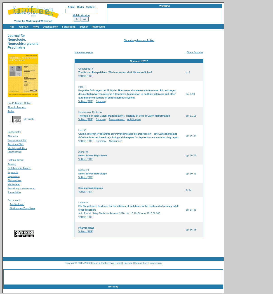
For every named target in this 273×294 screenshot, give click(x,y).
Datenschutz (141, 263)
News (36, 26)
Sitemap (128, 263)
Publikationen (17, 204)
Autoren (12, 164)
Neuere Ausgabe (84, 52)
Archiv (11, 111)
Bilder (80, 7)
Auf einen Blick (16, 144)
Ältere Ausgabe (195, 52)
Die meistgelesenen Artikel (139, 40)
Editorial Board (16, 160)
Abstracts (13, 136)
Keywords (13, 172)
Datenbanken (50, 26)
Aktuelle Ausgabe (17, 107)
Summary (101, 101)
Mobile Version (81, 15)
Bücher (84, 26)
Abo (12, 26)
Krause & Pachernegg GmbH (106, 263)
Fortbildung (68, 26)
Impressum (98, 26)
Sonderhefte (14, 132)
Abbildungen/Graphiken (22, 208)
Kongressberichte (17, 140)
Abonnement (14, 180)
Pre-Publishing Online (19, 103)
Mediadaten (14, 184)
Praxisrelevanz (117, 119)
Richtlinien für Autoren (19, 168)
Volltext (90, 7)
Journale (23, 26)
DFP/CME (29, 119)
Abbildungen (134, 119)
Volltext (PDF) (85, 76)
